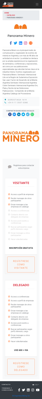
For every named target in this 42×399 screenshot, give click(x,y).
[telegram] (28, 114)
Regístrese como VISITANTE (21, 264)
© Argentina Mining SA (21, 396)
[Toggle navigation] (37, 4)
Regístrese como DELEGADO (21, 366)
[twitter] (23, 114)
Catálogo (11, 15)
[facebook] (10, 114)
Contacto (6, 384)
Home (6, 13)
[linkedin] (19, 114)
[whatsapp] (32, 114)
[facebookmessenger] (14, 114)
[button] (5, 136)
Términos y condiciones (7, 389)
